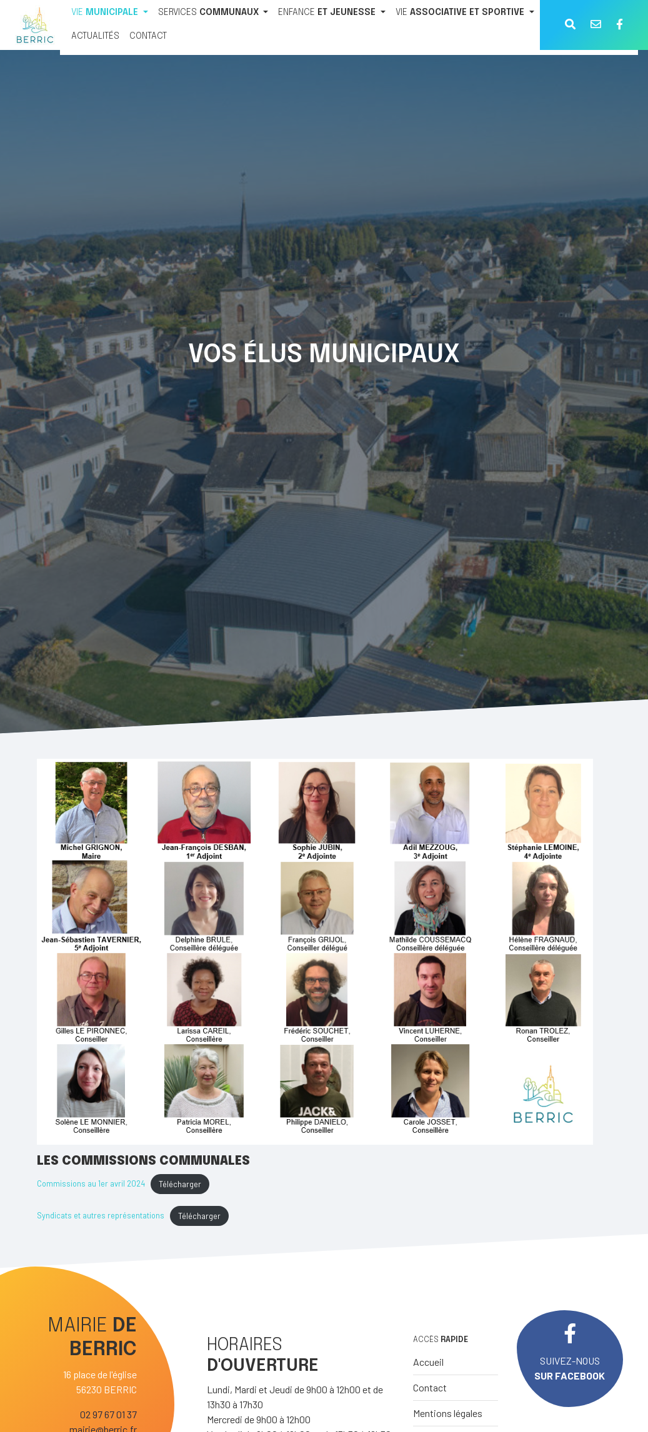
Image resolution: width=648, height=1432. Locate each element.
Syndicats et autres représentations (100, 1216)
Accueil (428, 1362)
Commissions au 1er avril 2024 (91, 1184)
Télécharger (180, 1184)
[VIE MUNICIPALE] (109, 13)
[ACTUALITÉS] (95, 37)
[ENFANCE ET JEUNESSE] (332, 13)
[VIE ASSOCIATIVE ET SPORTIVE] (465, 13)
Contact (430, 1387)
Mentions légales (447, 1413)
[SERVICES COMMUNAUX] (213, 13)
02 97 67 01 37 (108, 1414)
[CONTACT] (148, 37)
